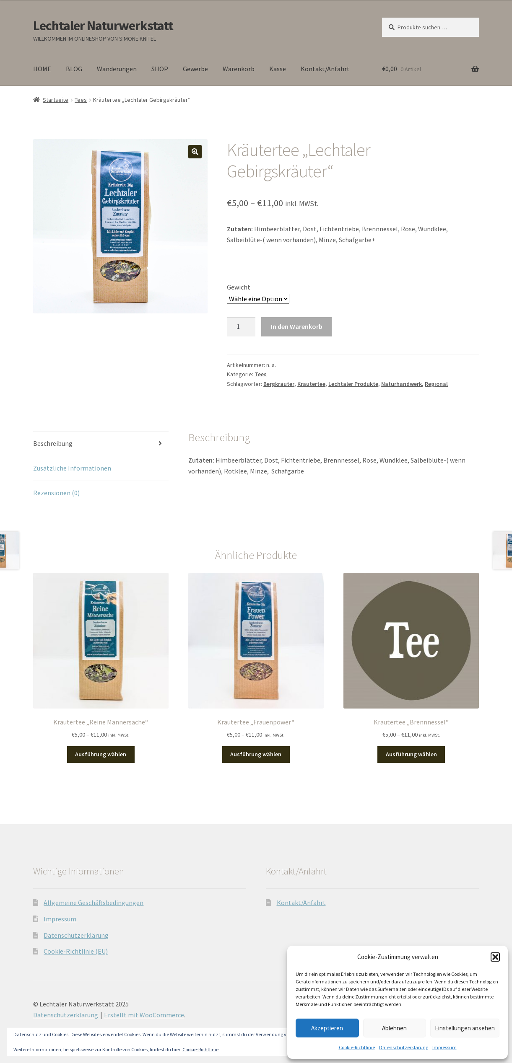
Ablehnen (394, 1028)
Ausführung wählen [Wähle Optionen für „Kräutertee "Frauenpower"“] (255, 754)
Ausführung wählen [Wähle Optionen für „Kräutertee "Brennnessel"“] (411, 754)
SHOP (159, 69)
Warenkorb (239, 69)
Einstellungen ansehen (465, 1028)
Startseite (55, 99)
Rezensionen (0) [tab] (56, 493)
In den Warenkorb (296, 326)
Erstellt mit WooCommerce (144, 1015)
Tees (81, 99)
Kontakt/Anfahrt (325, 69)
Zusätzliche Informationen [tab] (72, 468)
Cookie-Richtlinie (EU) (76, 951)
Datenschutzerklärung (403, 1047)
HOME (42, 69)
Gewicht (238, 287)
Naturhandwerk (401, 384)
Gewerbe (195, 69)
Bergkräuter (278, 384)
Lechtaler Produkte (353, 384)
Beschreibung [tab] (53, 443)
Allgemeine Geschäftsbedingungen (93, 902)
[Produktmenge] (241, 326)
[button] (495, 957)
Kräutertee (311, 384)
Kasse (277, 69)
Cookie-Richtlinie (357, 1047)
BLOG (74, 69)
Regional (436, 384)
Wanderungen (117, 69)
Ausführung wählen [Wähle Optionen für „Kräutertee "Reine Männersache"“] (100, 754)
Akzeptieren (327, 1028)
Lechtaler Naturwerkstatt (103, 25)
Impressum (444, 1047)
